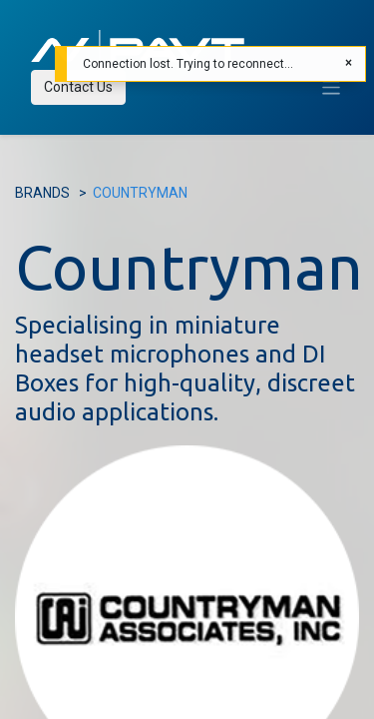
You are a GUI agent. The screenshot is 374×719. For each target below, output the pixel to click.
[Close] (348, 63)
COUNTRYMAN (140, 193)
